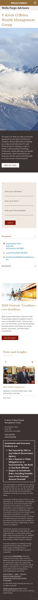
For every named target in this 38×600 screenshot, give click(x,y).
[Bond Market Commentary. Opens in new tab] (19, 382)
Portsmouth (6, 236)
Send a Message (10, 437)
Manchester (6, 266)
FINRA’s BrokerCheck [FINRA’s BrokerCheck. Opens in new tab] (10, 589)
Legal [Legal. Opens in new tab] (16, 574)
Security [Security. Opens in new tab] (23, 574)
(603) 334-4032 (10, 434)
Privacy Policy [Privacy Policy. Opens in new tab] (8, 574)
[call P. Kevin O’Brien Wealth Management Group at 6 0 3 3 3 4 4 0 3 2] (17, 253)
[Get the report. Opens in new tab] (10, 338)
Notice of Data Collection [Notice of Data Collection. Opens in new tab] (12, 576)
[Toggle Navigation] (35, 3)
